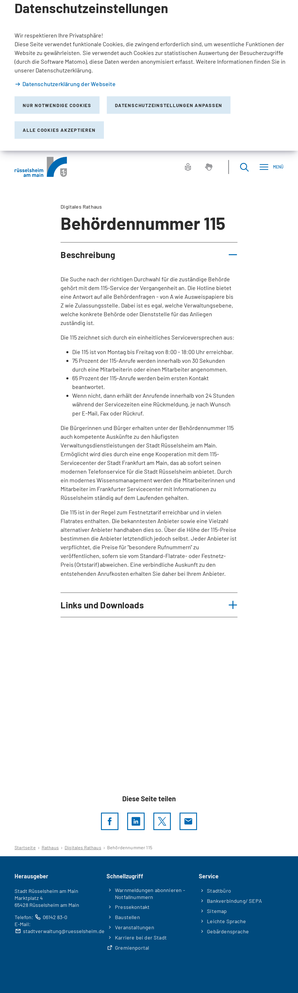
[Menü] (271, 167)
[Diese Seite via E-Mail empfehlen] (188, 821)
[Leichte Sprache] (188, 167)
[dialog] (149, 75)
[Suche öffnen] (244, 167)
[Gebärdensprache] (209, 167)
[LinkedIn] (136, 821)
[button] (149, 255)
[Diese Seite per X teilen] (162, 821)
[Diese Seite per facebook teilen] (109, 821)
